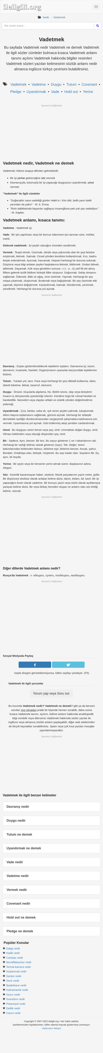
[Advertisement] (51, 132)
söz (43, 178)
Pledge (15, 92)
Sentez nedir (13, 976)
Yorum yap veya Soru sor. (51, 693)
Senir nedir (12, 980)
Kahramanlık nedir (17, 989)
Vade (55, 92)
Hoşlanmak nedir (16, 971)
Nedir (46, 17)
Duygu (56, 84)
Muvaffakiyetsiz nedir (18, 962)
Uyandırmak (36, 92)
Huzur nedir (13, 994)
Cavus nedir (13, 1012)
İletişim (57, 1028)
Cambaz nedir (14, 957)
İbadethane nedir (16, 985)
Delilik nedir (13, 1008)
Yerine (88, 92)
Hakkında (47, 1028)
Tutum (71, 84)
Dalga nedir (13, 948)
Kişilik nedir (13, 952)
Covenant (89, 84)
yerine (21, 178)
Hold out (71, 92)
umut (91, 182)
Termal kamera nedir (18, 966)
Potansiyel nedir (15, 1003)
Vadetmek (59, 17)
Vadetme (39, 84)
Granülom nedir (15, 999)
